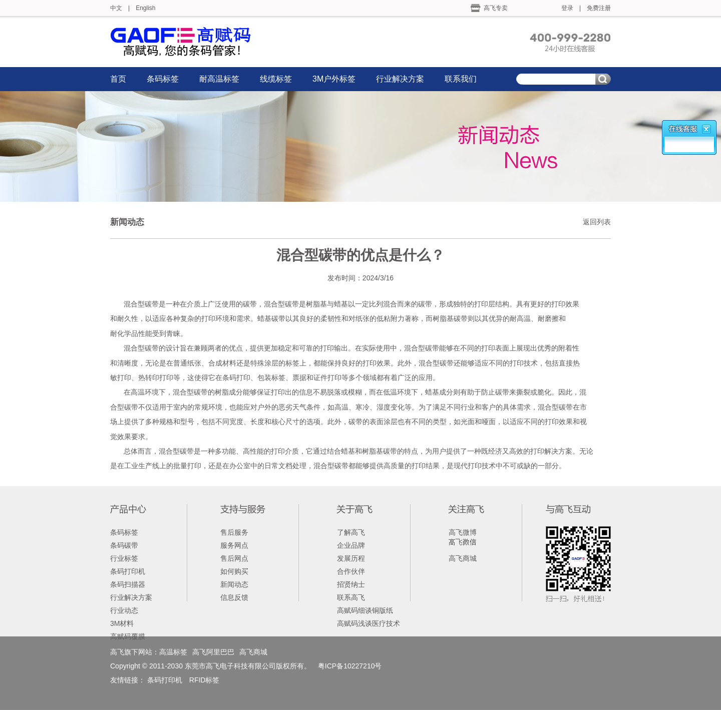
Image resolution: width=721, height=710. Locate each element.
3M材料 (122, 623)
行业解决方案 (400, 79)
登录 (567, 8)
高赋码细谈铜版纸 (365, 610)
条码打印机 (127, 571)
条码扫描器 (127, 584)
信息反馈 (234, 597)
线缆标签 (276, 79)
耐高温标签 (219, 79)
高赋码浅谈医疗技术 (368, 623)
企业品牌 (351, 545)
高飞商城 (463, 558)
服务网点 (234, 545)
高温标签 (173, 652)
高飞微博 (463, 532)
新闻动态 (234, 584)
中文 (116, 8)
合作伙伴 (351, 571)
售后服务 (234, 532)
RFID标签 (204, 680)
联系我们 (461, 79)
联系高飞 (351, 597)
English (145, 8)
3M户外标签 (333, 79)
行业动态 (124, 610)
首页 (118, 79)
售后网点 (234, 558)
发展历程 (351, 558)
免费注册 (599, 8)
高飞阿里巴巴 (213, 652)
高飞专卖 (496, 8)
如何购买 (234, 571)
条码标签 (163, 79)
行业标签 (124, 558)
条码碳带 (124, 545)
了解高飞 (351, 532)
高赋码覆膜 (127, 636)
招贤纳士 (351, 584)
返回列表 (597, 222)
